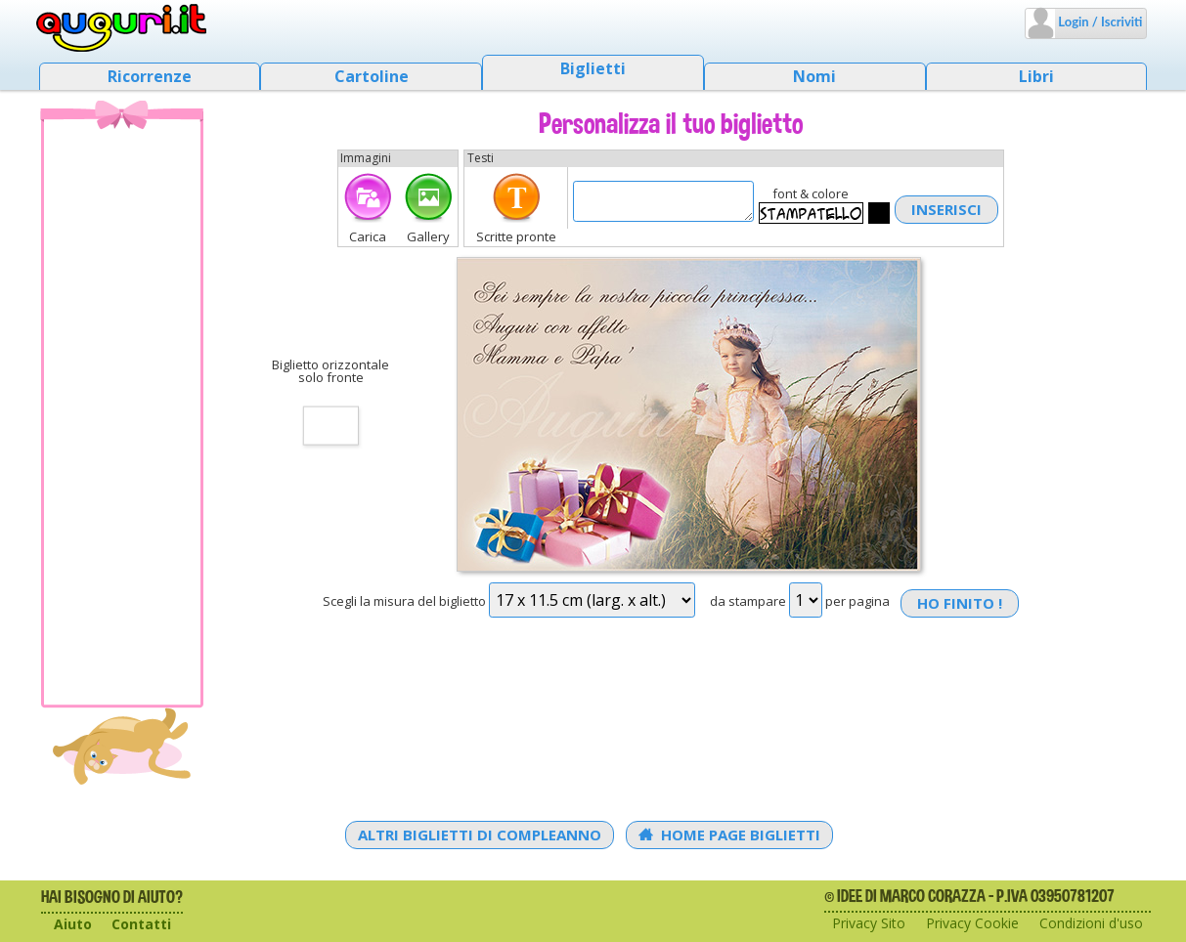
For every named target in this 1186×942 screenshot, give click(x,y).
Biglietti (593, 68)
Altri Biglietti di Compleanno (479, 834)
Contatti (141, 924)
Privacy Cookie (972, 923)
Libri (1036, 76)
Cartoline (371, 76)
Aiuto (73, 924)
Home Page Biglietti (729, 834)
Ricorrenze (150, 76)
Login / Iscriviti (1098, 21)
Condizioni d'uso (1091, 923)
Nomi (814, 76)
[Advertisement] (122, 411)
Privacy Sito (868, 923)
